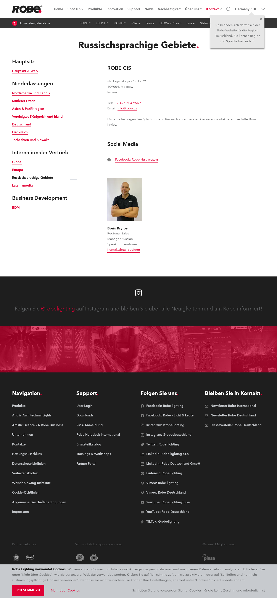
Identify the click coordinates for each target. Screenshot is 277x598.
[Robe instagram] (138, 292)
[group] (134, 160)
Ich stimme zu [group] (28, 590)
